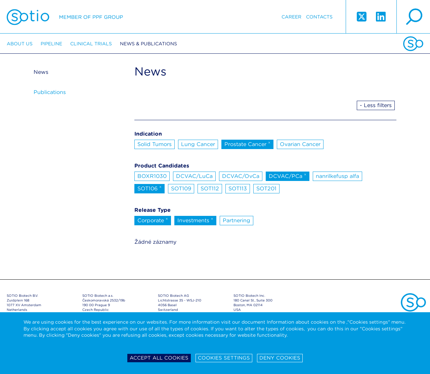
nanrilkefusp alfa (337, 176)
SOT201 (266, 188)
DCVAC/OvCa (240, 176)
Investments (195, 220)
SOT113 (237, 188)
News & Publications (148, 43)
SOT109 (181, 188)
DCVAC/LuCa (194, 176)
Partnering (236, 220)
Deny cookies (279, 358)
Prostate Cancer (247, 143)
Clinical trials (91, 43)
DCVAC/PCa (287, 175)
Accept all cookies (159, 358)
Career (291, 16)
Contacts (319, 16)
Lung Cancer (198, 144)
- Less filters (376, 105)
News (41, 72)
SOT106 (149, 188)
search (413, 17)
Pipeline (51, 43)
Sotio (65, 17)
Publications (50, 92)
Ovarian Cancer (300, 144)
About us (20, 43)
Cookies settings (224, 358)
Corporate (152, 220)
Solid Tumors (154, 144)
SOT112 (210, 188)
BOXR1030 (152, 176)
